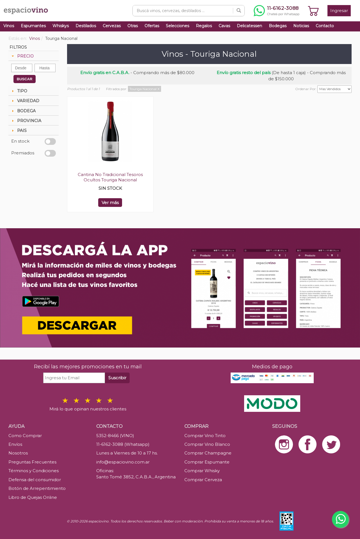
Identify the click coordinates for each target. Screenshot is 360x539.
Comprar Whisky (202, 470)
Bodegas (277, 25)
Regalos (204, 25)
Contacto (325, 25)
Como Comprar (25, 435)
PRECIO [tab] (22, 56)
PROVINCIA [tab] (25, 120)
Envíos (15, 444)
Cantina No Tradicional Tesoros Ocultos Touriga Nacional (110, 177)
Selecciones (177, 25)
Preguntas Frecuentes (32, 462)
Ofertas (152, 25)
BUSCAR (25, 79)
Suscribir (117, 377)
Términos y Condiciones (33, 470)
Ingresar (339, 10)
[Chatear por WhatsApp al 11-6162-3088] (276, 10)
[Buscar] (238, 10)
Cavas (224, 25)
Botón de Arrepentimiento (37, 488)
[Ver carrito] (313, 10)
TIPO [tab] (18, 90)
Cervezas (112, 25)
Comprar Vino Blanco (207, 444)
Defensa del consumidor (34, 479)
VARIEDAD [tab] (24, 100)
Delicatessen (249, 25)
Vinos (8, 25)
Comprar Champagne (207, 453)
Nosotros (18, 453)
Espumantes (33, 25)
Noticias (301, 25)
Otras (132, 25)
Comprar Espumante (207, 462)
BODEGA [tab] (23, 110)
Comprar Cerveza (203, 479)
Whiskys (60, 25)
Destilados (85, 25)
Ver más (110, 202)
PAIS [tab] (18, 130)
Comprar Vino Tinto (205, 435)
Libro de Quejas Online (32, 497)
